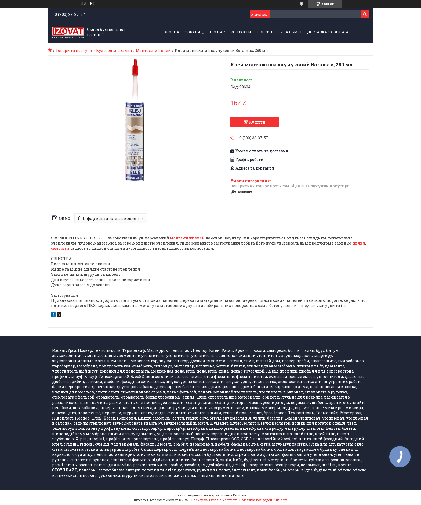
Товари (192, 32)
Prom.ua (239, 495)
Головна (170, 32)
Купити (257, 122)
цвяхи (359, 243)
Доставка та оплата (328, 32)
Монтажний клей (153, 50)
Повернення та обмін (279, 32)
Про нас (216, 32)
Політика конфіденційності (263, 500)
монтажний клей (187, 238)
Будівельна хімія (114, 50)
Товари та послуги (74, 50)
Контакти (241, 32)
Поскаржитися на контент (214, 500)
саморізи (60, 248)
